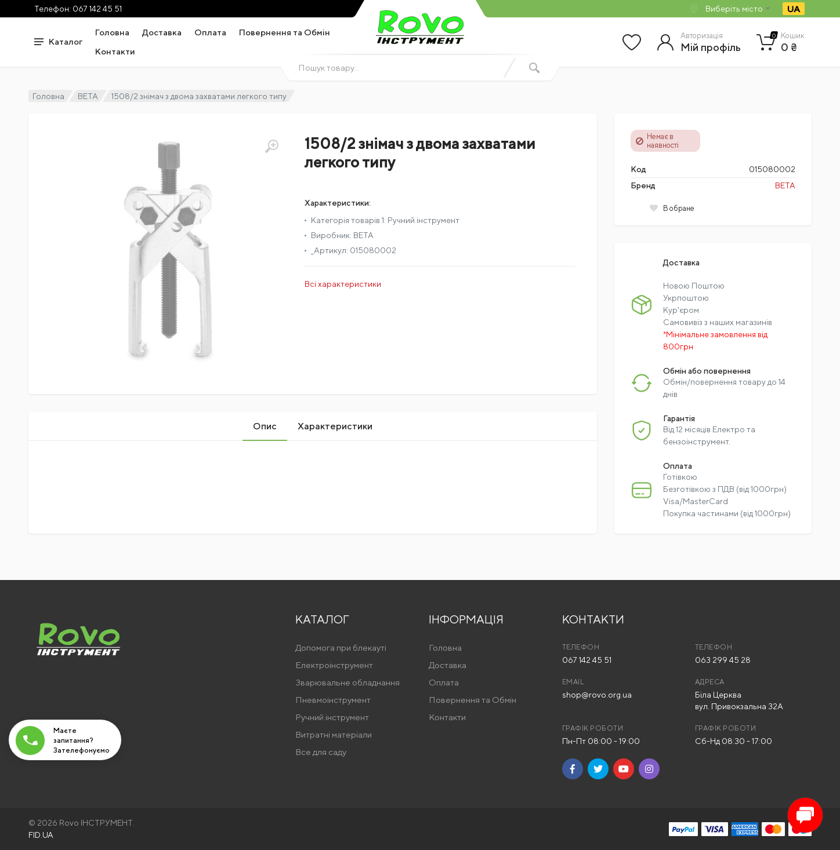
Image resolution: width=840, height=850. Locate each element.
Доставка (162, 32)
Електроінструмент (334, 665)
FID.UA (40, 835)
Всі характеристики (343, 284)
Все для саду (320, 752)
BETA (88, 96)
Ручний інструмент (332, 717)
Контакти (115, 51)
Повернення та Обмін (284, 32)
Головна (112, 32)
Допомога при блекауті (340, 647)
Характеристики (335, 426)
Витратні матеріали (333, 734)
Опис (265, 426)
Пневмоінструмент (333, 700)
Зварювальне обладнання (347, 682)
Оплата (210, 32)
